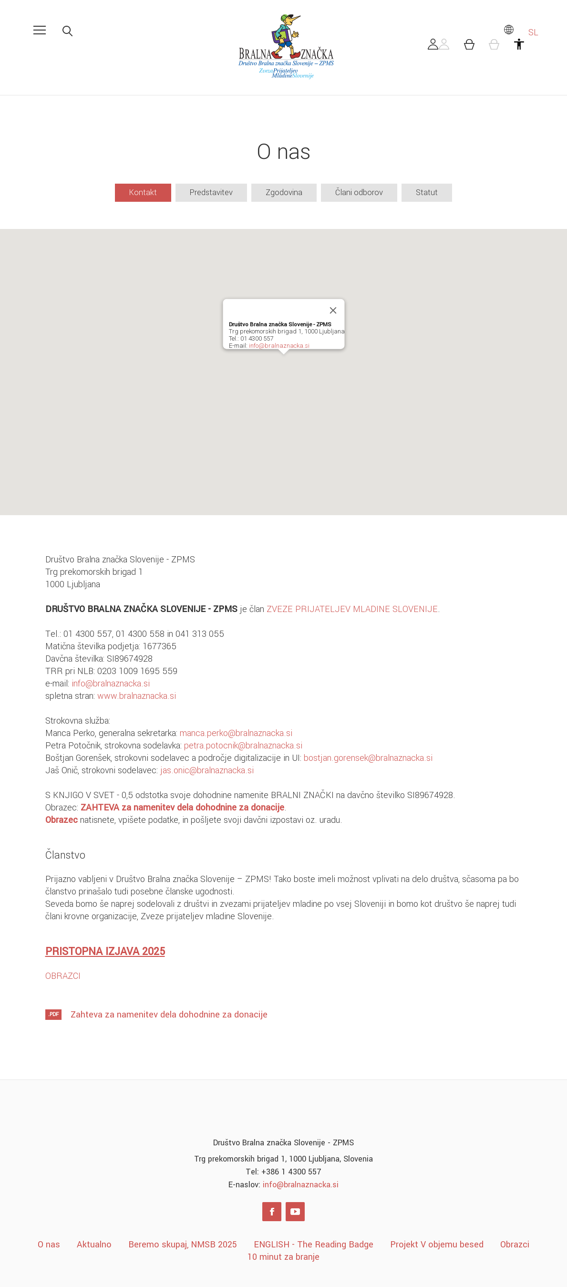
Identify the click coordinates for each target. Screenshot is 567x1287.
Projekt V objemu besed (437, 1244)
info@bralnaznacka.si (278, 345)
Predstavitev (211, 192)
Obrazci (514, 1244)
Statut (427, 192)
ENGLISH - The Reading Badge (313, 1244)
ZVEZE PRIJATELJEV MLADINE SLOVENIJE (352, 609)
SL (520, 32)
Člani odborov (359, 192)
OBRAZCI (63, 976)
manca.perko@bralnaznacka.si (236, 733)
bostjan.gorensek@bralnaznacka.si (368, 758)
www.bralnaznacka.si (136, 696)
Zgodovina (284, 192)
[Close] (332, 310)
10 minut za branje (283, 1257)
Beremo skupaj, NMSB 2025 (182, 1244)
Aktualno (94, 1244)
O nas (49, 1244)
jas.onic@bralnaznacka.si (207, 770)
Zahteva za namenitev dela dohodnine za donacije (169, 1014)
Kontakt (143, 192)
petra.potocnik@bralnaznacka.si (243, 745)
